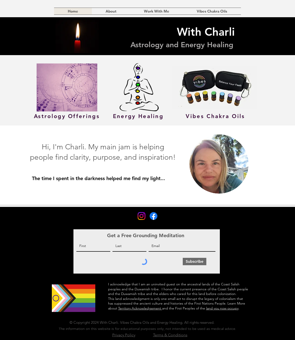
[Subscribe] (194, 261)
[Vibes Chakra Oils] (216, 116)
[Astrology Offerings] (67, 116)
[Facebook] (153, 216)
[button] (156, 11)
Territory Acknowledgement (140, 308)
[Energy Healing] (138, 116)
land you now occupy (222, 308)
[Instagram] (141, 216)
